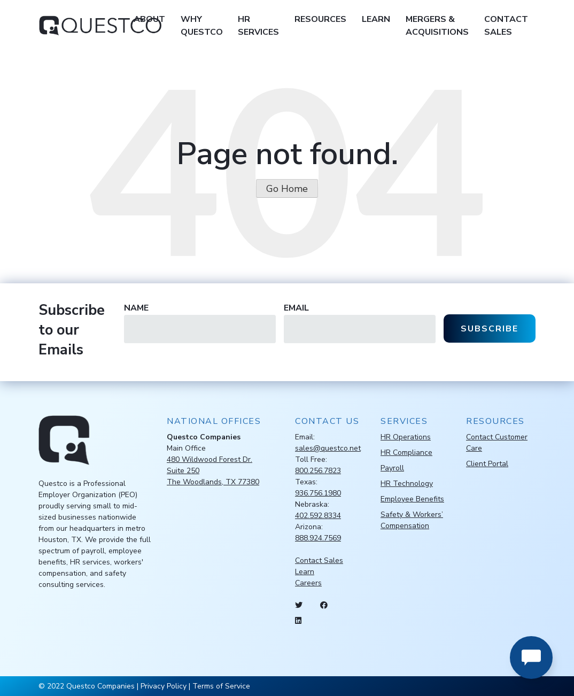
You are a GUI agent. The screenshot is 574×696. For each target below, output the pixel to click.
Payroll (392, 468)
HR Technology (407, 483)
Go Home (287, 188)
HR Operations (406, 437)
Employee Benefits (412, 499)
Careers (308, 583)
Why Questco (202, 25)
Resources (320, 19)
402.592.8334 (318, 516)
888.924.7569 (318, 538)
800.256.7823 (318, 471)
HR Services (258, 25)
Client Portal (487, 464)
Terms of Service (221, 686)
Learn (376, 19)
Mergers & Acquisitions (437, 25)
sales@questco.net (328, 448)
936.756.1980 (318, 493)
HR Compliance (406, 452)
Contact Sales (506, 25)
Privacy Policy (164, 686)
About (149, 19)
